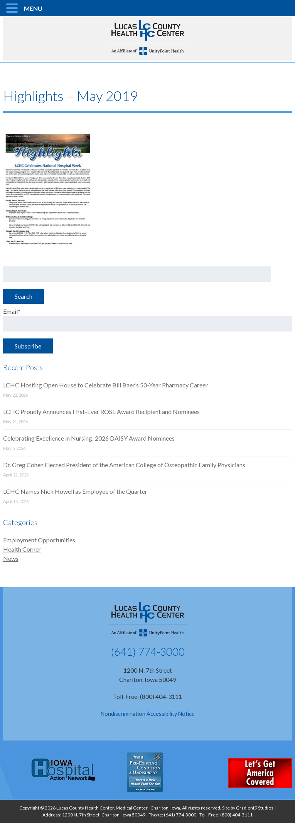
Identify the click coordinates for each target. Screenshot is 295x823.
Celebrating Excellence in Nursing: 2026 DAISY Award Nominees (89, 438)
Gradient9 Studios (254, 808)
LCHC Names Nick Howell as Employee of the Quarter (75, 491)
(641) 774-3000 (148, 651)
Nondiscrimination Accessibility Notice (148, 713)
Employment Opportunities (39, 540)
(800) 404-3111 (236, 815)
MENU (33, 8)
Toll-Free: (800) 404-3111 (147, 696)
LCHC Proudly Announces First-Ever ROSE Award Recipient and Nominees (101, 411)
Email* (147, 320)
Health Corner (22, 549)
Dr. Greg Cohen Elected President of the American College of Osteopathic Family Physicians (124, 464)
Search (23, 296)
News (11, 558)
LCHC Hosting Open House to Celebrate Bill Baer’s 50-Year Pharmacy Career (105, 385)
